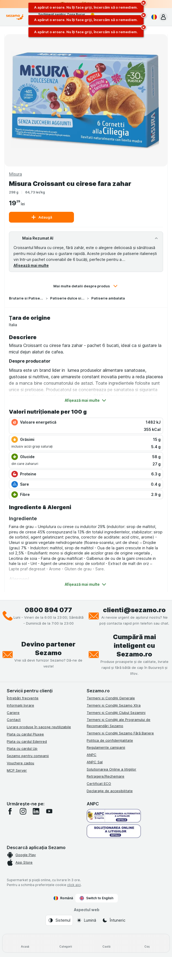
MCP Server (17, 770)
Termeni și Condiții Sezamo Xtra (114, 705)
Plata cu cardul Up (22, 748)
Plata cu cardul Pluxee (25, 734)
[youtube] (49, 811)
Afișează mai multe (31, 265)
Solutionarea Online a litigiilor (111, 769)
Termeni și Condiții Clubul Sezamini (116, 712)
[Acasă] (25, 943)
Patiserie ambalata (108, 298)
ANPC (91, 754)
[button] (163, 17)
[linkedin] (36, 811)
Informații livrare (20, 705)
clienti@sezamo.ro (134, 610)
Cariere (13, 712)
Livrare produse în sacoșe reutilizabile (39, 727)
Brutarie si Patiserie (26, 298)
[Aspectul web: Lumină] (86, 920)
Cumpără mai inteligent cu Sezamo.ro (134, 645)
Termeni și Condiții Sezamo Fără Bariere (120, 733)
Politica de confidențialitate (110, 740)
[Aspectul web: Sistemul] (59, 920)
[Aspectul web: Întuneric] (114, 920)
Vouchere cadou (20, 763)
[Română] (153, 17)
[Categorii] (65, 943)
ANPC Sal (95, 762)
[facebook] (10, 811)
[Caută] (106, 943)
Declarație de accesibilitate (110, 791)
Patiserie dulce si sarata (67, 298)
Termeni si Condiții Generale (111, 698)
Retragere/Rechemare (105, 776)
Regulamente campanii (106, 747)
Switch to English (96, 898)
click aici (74, 885)
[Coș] (147, 943)
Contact (14, 719)
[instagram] (23, 811)
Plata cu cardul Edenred (27, 741)
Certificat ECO (99, 783)
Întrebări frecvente (22, 698)
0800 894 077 (48, 610)
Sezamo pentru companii (28, 756)
